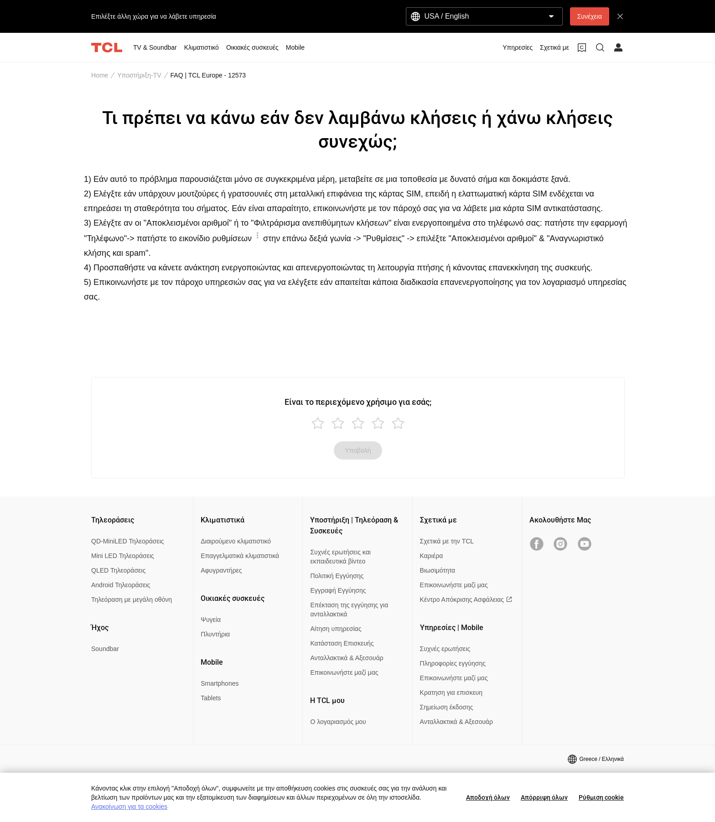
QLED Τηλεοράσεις (118, 570)
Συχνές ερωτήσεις (445, 648)
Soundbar (105, 648)
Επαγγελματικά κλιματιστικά (240, 555)
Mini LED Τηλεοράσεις (122, 555)
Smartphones (219, 683)
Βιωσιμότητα (438, 570)
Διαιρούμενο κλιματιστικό (236, 541)
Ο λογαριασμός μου (338, 721)
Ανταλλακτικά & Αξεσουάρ (346, 658)
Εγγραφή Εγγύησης (338, 590)
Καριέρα (431, 555)
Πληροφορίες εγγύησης (453, 663)
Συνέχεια (589, 16)
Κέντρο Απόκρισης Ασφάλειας (466, 599)
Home (99, 75)
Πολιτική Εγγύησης (336, 575)
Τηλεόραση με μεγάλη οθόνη (131, 599)
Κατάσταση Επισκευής (341, 643)
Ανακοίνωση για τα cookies (129, 806)
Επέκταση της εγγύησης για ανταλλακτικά (349, 609)
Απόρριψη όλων (544, 797)
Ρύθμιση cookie (601, 797)
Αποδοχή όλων (488, 797)
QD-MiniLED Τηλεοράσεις (127, 541)
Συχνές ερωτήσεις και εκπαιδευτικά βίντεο (340, 556)
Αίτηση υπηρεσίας (335, 628)
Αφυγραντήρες (221, 570)
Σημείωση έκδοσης (446, 707)
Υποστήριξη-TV (139, 75)
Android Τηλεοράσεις (120, 585)
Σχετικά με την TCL (447, 541)
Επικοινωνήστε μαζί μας (344, 672)
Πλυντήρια (215, 634)
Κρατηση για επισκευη (451, 692)
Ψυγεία (211, 619)
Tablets (211, 698)
